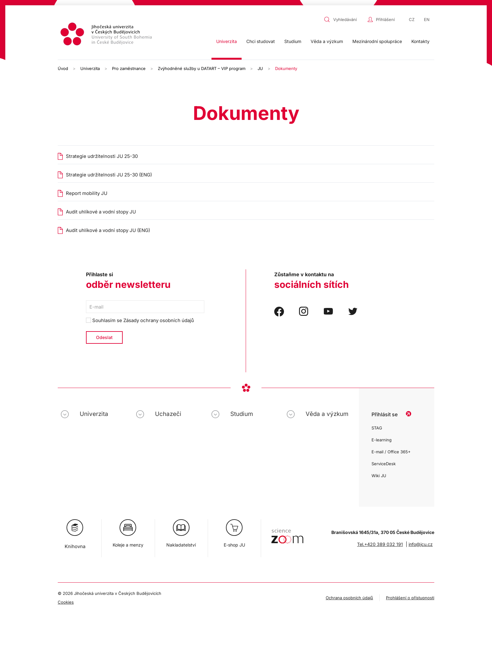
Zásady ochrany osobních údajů (158, 320)
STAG (377, 427)
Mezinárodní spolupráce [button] (377, 41)
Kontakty (420, 41)
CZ (411, 19)
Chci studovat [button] (260, 41)
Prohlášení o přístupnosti (410, 597)
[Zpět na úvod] (107, 35)
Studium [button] (292, 41)
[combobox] (344, 19)
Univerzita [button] (226, 41)
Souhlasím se (140, 320)
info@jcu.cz (421, 544)
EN (427, 19)
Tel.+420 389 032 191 (380, 544)
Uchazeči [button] (168, 414)
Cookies (66, 602)
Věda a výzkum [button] (327, 41)
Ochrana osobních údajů (349, 597)
